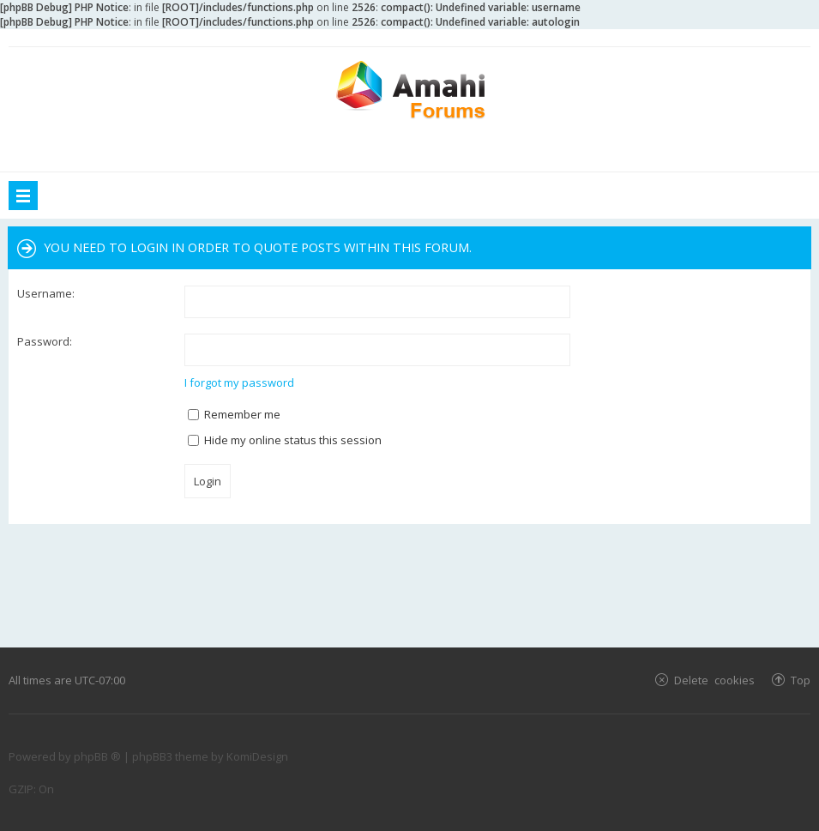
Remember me (234, 414)
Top (800, 679)
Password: (44, 341)
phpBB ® (97, 756)
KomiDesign (257, 756)
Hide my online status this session (285, 440)
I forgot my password (239, 382)
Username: (46, 293)
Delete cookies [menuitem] (714, 679)
